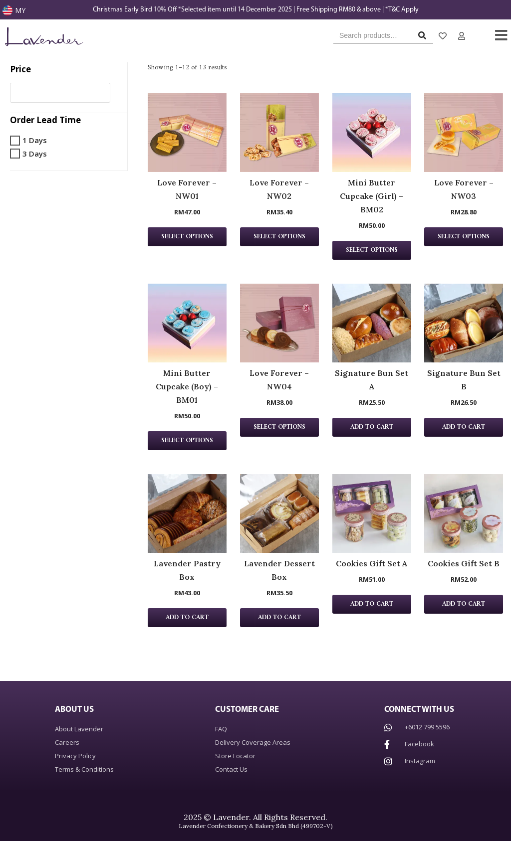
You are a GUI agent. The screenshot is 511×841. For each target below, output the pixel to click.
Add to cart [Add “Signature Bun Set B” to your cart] (463, 427)
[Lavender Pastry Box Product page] (187, 513)
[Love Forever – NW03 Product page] (463, 132)
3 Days (34, 154)
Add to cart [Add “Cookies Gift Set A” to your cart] (371, 604)
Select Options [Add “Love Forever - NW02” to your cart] (279, 236)
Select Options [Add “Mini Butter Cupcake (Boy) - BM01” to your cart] (187, 440)
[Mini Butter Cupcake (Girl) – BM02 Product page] (371, 132)
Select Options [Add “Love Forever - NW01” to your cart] (187, 236)
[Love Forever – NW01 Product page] (187, 132)
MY (20, 10)
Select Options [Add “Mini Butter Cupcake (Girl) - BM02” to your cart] (372, 250)
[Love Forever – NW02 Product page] (279, 132)
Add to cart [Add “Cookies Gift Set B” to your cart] (463, 604)
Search (425, 37)
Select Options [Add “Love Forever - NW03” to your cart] (464, 236)
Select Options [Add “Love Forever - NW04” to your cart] (279, 427)
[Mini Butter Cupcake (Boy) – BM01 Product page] (187, 323)
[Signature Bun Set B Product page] (463, 323)
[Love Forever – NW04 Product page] (279, 323)
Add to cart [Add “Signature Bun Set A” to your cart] (371, 427)
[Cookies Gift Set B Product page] (463, 513)
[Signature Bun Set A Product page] (371, 323)
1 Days (34, 140)
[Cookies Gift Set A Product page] (371, 513)
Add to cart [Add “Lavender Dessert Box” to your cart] (279, 617)
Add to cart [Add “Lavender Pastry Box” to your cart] (187, 617)
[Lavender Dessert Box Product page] (279, 513)
